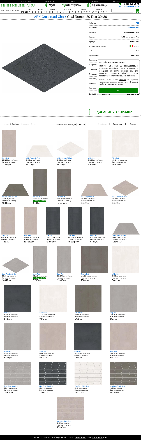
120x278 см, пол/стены (67, 200)
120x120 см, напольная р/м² (94, 277)
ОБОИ (83, 9)
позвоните (80, 437)
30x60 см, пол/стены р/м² (39, 161)
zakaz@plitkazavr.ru (131, 6)
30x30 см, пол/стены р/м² (70, 161)
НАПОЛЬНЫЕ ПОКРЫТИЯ (48, 9)
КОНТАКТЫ (49, 1)
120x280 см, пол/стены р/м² (12, 161)
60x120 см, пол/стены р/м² (98, 161)
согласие (122, 80)
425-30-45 (131, 4)
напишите (97, 437)
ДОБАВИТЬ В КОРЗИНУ (114, 112)
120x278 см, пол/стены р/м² (67, 277)
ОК (118, 91)
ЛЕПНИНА (67, 9)
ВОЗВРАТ (116, 1)
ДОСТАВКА (94, 1)
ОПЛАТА (72, 1)
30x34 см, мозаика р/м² (17, 389)
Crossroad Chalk (133, 28)
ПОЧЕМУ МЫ (26, 1)
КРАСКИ (99, 9)
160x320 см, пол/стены (33, 239)
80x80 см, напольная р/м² (125, 277)
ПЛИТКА (29, 9)
